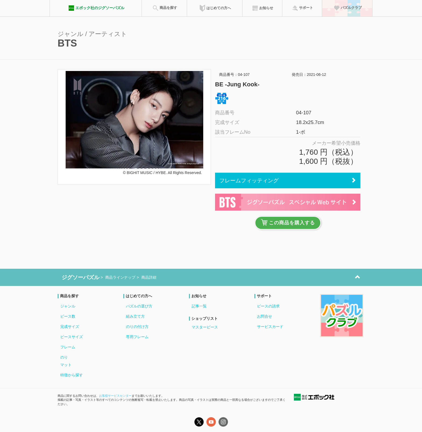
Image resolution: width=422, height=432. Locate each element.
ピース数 (67, 316)
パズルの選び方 (139, 306)
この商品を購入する (288, 222)
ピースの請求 (268, 306)
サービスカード (270, 326)
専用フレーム (137, 337)
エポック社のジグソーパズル (95, 8)
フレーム (67, 347)
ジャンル (67, 306)
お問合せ (264, 316)
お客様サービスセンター (115, 395)
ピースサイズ (71, 337)
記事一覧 (199, 306)
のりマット (66, 361)
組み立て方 (135, 316)
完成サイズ (69, 326)
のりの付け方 (137, 326)
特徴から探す (71, 375)
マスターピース (205, 327)
